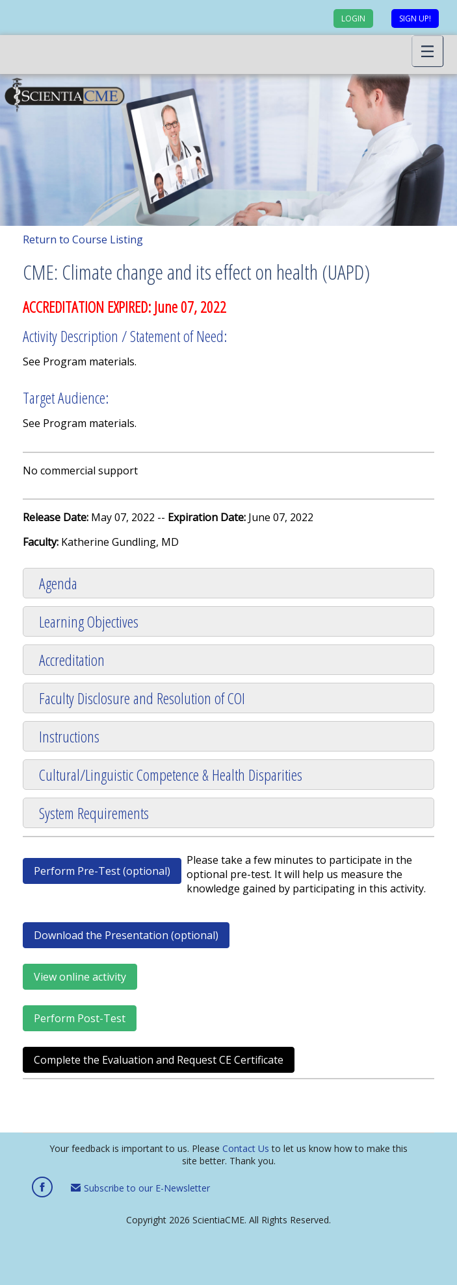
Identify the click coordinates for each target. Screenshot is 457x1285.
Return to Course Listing (83, 239)
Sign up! (415, 18)
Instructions (69, 736)
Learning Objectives (88, 621)
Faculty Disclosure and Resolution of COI (142, 698)
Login (353, 18)
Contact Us (245, 1148)
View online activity (80, 977)
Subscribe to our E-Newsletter (140, 1188)
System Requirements (94, 813)
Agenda (58, 583)
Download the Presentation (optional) (126, 935)
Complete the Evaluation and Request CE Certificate (158, 1060)
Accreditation (72, 659)
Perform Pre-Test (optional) (102, 871)
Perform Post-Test (79, 1018)
